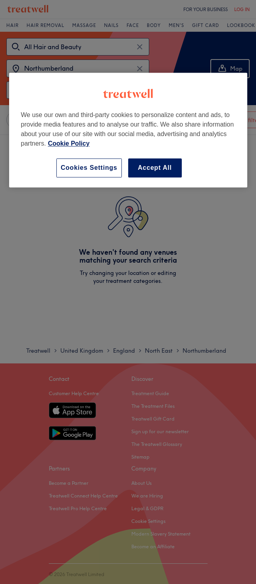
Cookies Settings (89, 167)
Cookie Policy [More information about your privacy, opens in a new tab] (69, 143)
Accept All (155, 167)
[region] (128, 130)
